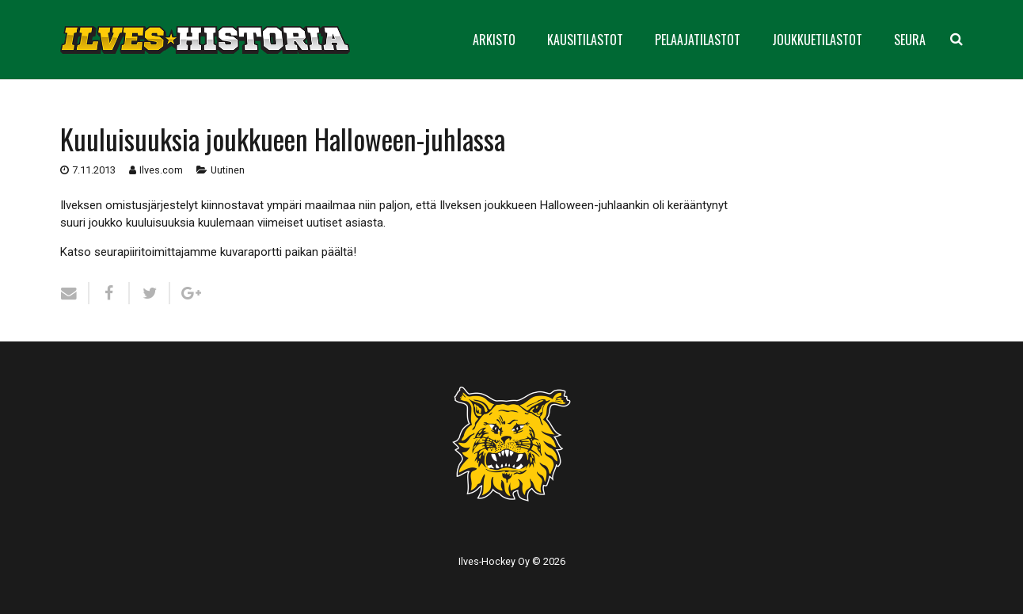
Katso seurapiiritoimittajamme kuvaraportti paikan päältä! (208, 252)
